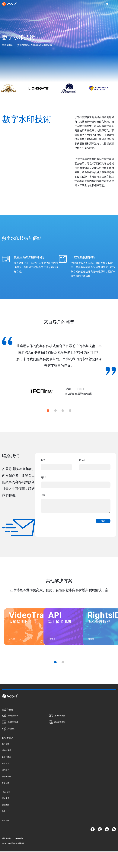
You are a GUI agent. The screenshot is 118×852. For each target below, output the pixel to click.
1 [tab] (48, 410)
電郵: (43, 477)
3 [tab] (63, 410)
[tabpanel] (59, 371)
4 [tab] (70, 410)
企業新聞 (5, 821)
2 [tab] (55, 410)
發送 (103, 521)
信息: (43, 494)
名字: (43, 459)
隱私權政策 (6, 839)
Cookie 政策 (18, 839)
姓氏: (82, 459)
